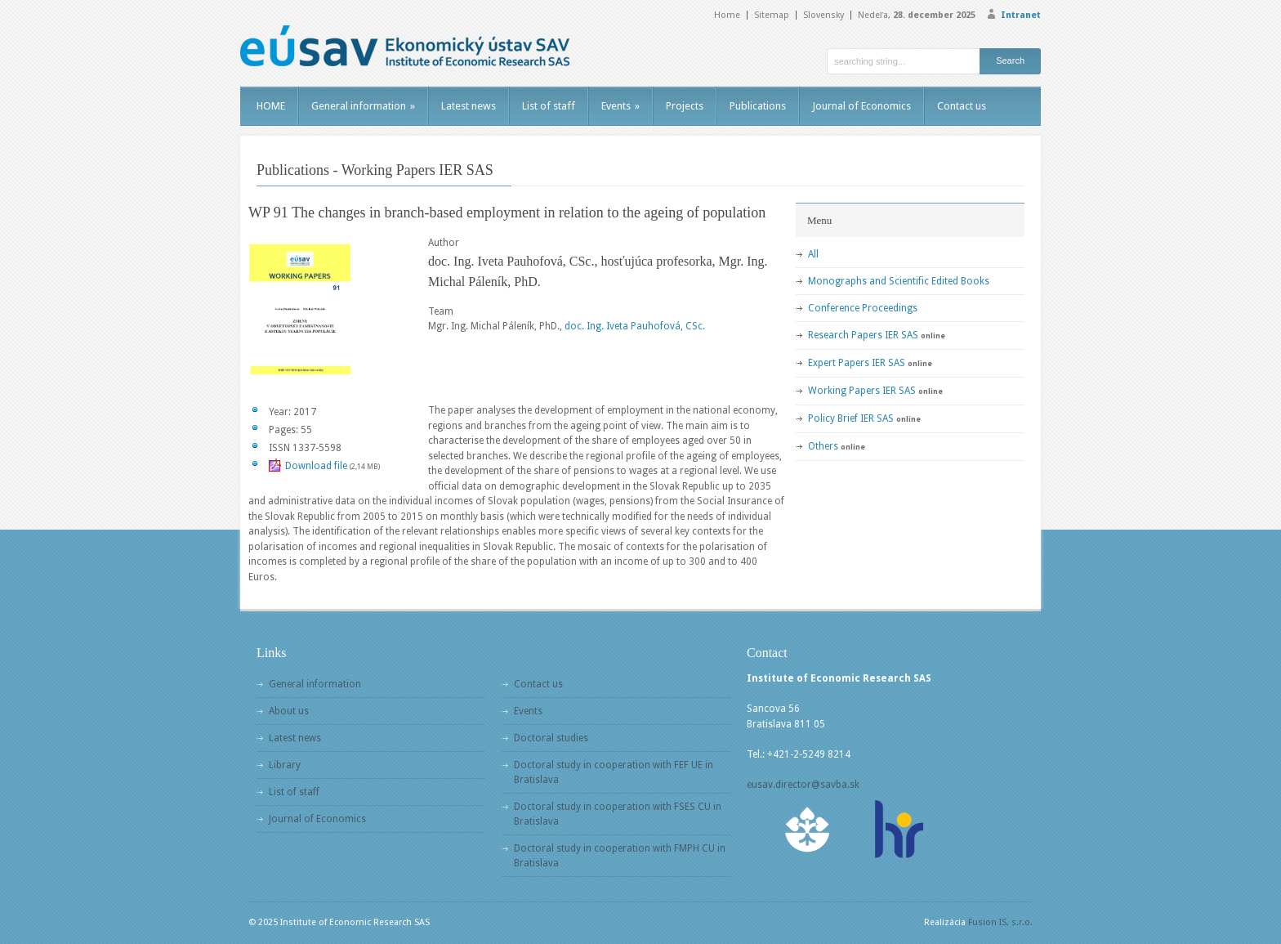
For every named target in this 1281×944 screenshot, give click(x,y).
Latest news (468, 106)
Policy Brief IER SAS (851, 418)
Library (285, 765)
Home (727, 15)
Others (823, 446)
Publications (758, 106)
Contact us (961, 106)
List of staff (548, 106)
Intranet (1021, 15)
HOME (271, 106)
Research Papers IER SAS (863, 335)
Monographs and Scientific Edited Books (898, 281)
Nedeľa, (916, 15)
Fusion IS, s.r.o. (1000, 922)
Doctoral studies (551, 738)
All (813, 254)
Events (620, 106)
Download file (316, 466)
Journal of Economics (861, 106)
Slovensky (823, 15)
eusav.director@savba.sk (803, 784)
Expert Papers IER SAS (856, 363)
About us (289, 711)
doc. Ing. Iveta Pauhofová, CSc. (635, 326)
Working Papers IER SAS (862, 390)
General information (363, 106)
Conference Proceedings (862, 308)
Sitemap (771, 15)
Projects (684, 106)
